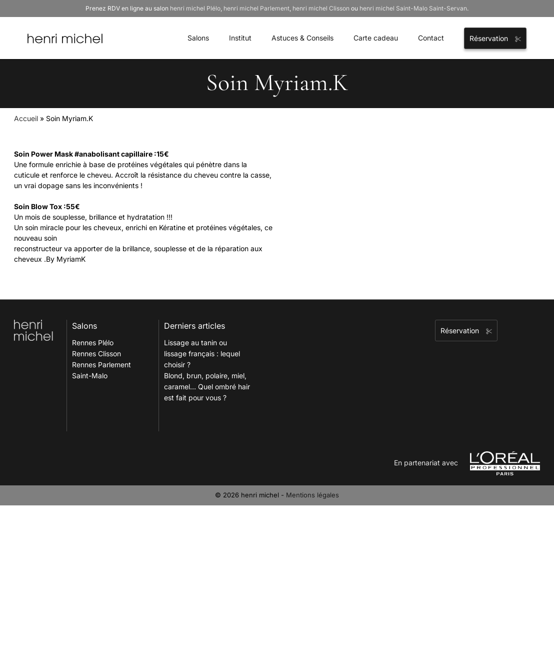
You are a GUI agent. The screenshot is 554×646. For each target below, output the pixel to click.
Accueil (26, 118)
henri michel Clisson (321, 8)
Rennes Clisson (96, 353)
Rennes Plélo (93, 342)
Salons (198, 38)
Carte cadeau (376, 38)
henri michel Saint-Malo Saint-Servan (413, 8)
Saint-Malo (90, 375)
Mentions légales (312, 495)
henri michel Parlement (257, 8)
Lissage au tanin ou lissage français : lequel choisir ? (202, 353)
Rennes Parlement (101, 364)
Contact (431, 38)
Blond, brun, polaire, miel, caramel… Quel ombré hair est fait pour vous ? (207, 386)
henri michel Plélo (195, 8)
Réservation (495, 38)
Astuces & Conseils (303, 38)
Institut (240, 38)
